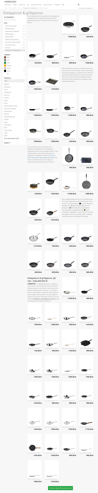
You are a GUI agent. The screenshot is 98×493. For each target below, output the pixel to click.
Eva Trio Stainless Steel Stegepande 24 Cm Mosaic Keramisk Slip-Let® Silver (52, 374)
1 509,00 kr (72, 37)
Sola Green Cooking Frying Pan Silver (34, 427)
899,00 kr (55, 63)
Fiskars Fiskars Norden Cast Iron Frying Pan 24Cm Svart (86, 427)
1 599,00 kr (38, 141)
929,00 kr (90, 37)
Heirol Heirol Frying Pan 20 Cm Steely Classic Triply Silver (69, 60)
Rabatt (14, 143)
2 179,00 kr (38, 246)
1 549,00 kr (55, 220)
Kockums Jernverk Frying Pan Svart (52, 60)
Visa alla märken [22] (11, 138)
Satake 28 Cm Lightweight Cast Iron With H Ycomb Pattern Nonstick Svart (69, 165)
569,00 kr (90, 351)
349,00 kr (38, 63)
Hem (5, 8)
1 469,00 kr (38, 429)
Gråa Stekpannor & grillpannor (79, 208)
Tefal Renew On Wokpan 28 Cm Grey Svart (34, 270)
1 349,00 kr (55, 481)
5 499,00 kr (72, 194)
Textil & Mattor (47, 4)
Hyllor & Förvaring (36, 4)
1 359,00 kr (55, 115)
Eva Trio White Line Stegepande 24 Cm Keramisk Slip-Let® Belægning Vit (52, 401)
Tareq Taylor (35, 157)
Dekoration (7, 4)
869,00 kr (90, 115)
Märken (14, 78)
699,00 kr (90, 298)
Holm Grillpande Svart (87, 348)
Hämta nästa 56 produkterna (60, 488)
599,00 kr (90, 167)
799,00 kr (72, 167)
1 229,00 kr (55, 194)
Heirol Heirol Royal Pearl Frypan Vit (52, 322)
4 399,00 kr (72, 298)
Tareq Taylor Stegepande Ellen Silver (69, 322)
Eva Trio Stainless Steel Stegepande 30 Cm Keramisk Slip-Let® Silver (52, 453)
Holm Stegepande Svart (69, 139)
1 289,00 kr (55, 324)
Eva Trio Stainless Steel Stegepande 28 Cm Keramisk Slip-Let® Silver (69, 374)
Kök (28, 4)
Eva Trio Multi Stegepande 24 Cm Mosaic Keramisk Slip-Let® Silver (34, 401)
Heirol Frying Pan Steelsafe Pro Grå (86, 191)
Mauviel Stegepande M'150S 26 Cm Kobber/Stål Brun (69, 191)
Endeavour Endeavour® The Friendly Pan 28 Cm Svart (52, 113)
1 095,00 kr (38, 481)
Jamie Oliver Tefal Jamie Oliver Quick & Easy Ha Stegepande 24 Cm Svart (86, 34)
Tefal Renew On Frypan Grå (52, 270)
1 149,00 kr (55, 89)
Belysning (22, 4)
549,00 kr (90, 324)
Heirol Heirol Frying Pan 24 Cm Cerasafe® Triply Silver (34, 479)
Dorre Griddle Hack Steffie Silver (52, 87)
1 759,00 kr (72, 429)
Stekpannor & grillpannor (30, 8)
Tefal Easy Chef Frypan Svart (69, 244)
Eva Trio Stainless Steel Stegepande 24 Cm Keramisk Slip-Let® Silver (86, 374)
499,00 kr (72, 246)
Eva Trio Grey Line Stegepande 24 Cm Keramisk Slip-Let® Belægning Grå (69, 453)
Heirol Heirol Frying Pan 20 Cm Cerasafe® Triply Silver (86, 453)
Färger (14, 55)
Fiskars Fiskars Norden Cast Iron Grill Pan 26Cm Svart (34, 453)
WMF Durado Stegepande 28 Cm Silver (69, 34)
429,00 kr (72, 141)
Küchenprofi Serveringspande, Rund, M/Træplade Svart (34, 191)
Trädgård (57, 4)
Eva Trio (52, 155)
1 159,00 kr (38, 220)
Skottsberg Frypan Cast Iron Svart (34, 87)
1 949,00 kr (38, 455)
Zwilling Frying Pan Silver (34, 60)
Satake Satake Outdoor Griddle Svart (86, 165)
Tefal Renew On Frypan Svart (86, 139)
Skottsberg (43, 157)
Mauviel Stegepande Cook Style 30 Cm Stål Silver (69, 296)
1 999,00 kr (55, 429)
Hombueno (10, 1)
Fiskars (52, 157)
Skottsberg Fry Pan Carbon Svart (86, 60)
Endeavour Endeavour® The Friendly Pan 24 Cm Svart (34, 113)
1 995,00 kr (89, 194)
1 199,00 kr (38, 324)
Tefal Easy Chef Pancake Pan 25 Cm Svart (69, 270)
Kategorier (13, 8)
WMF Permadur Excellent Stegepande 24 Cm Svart (52, 191)
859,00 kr (72, 63)
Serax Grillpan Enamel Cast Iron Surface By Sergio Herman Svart (52, 139)
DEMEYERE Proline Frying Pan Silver (34, 244)
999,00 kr (55, 403)
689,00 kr (90, 246)
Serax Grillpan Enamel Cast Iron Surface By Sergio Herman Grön (34, 139)
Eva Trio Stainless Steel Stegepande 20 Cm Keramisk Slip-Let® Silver (86, 401)
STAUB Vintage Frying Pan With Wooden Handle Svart (52, 217)
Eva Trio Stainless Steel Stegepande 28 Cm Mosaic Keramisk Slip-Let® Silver (34, 374)
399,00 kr (72, 324)
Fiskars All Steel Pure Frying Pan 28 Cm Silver (34, 322)
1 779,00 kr (89, 429)
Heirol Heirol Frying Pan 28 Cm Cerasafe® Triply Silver (52, 479)
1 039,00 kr (89, 63)
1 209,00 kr (38, 115)
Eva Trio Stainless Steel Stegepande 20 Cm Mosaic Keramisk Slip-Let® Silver (69, 401)
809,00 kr (90, 141)
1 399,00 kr (38, 377)
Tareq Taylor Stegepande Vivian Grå (34, 348)
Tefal (29, 157)
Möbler (15, 4)
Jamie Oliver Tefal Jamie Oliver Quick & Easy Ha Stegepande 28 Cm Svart (34, 217)
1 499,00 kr (38, 403)
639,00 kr (55, 272)
